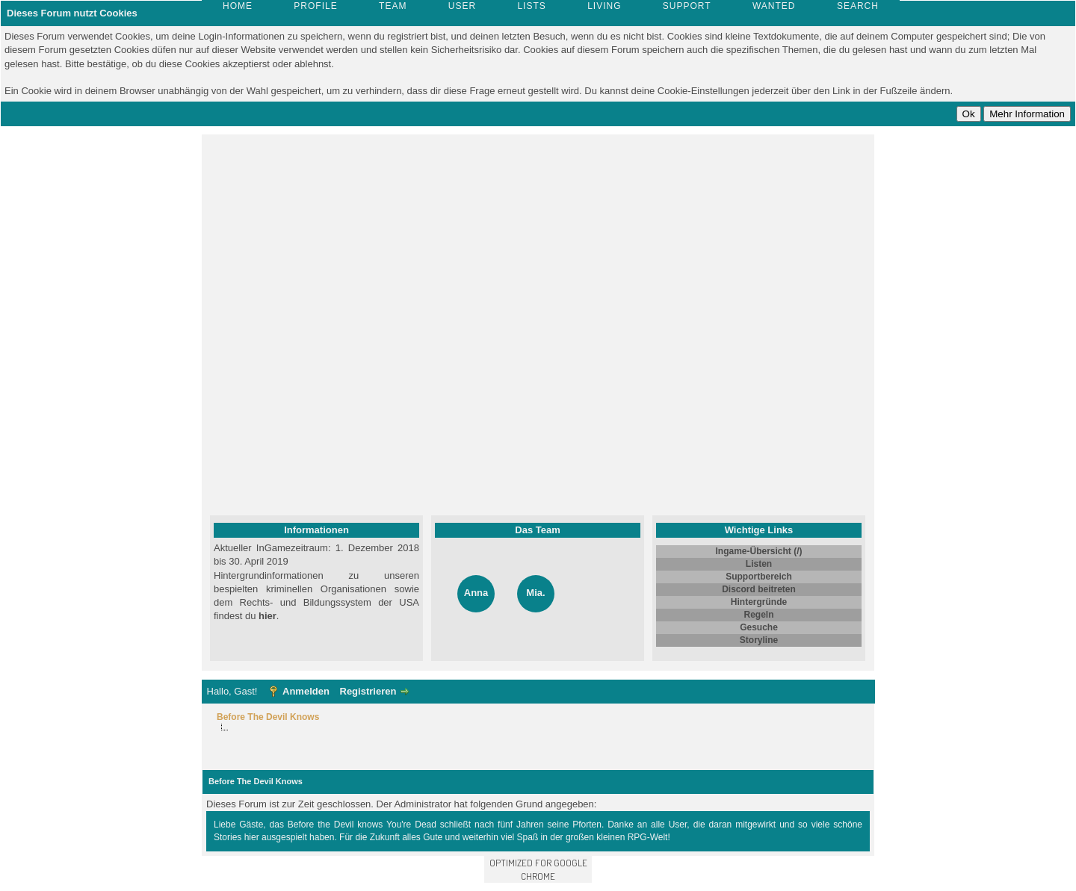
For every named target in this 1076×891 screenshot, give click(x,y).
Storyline (759, 640)
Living (604, 6)
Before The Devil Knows (268, 717)
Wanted (774, 6)
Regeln (758, 614)
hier (267, 615)
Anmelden (306, 691)
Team (392, 6)
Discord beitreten (759, 589)
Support (687, 6)
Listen (759, 564)
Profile (315, 6)
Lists (531, 6)
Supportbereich (759, 576)
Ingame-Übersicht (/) (758, 551)
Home (238, 6)
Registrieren (368, 691)
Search (858, 6)
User (462, 6)
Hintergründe (759, 602)
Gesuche (759, 627)
